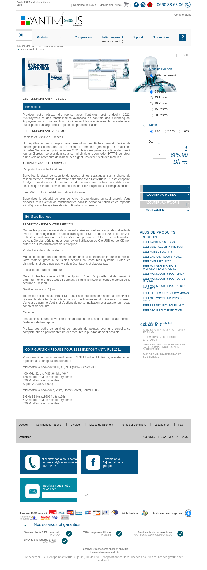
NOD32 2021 (150, 237)
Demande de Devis (84, 4)
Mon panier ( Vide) (111, 4)
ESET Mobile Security (157, 251)
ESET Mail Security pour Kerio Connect (163, 287)
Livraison (76, 424)
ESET (61, 37)
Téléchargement (112, 41)
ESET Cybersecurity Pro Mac (163, 247)
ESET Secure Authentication (162, 310)
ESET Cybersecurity (157, 261)
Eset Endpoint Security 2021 (162, 256)
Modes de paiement (101, 424)
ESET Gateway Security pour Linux (162, 299)
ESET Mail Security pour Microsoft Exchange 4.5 (159, 267)
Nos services (161, 37)
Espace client (162, 424)
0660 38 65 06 (170, 4)
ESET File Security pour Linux (163, 305)
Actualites (25, 436)
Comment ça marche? (49, 424)
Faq (180, 424)
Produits (42, 37)
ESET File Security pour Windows (166, 293)
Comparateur (83, 37)
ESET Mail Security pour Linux (163, 273)
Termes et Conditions (133, 424)
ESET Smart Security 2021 (160, 242)
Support (138, 37)
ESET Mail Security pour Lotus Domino (164, 279)
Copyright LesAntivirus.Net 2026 (165, 437)
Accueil (23, 424)
